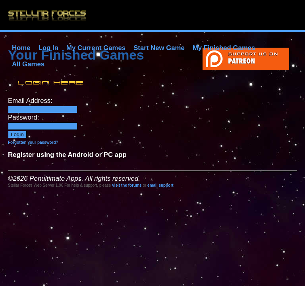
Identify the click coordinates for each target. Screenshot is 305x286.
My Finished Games (224, 48)
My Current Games (95, 48)
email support (160, 185)
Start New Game (159, 48)
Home (21, 48)
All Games (28, 64)
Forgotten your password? (33, 142)
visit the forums (126, 185)
